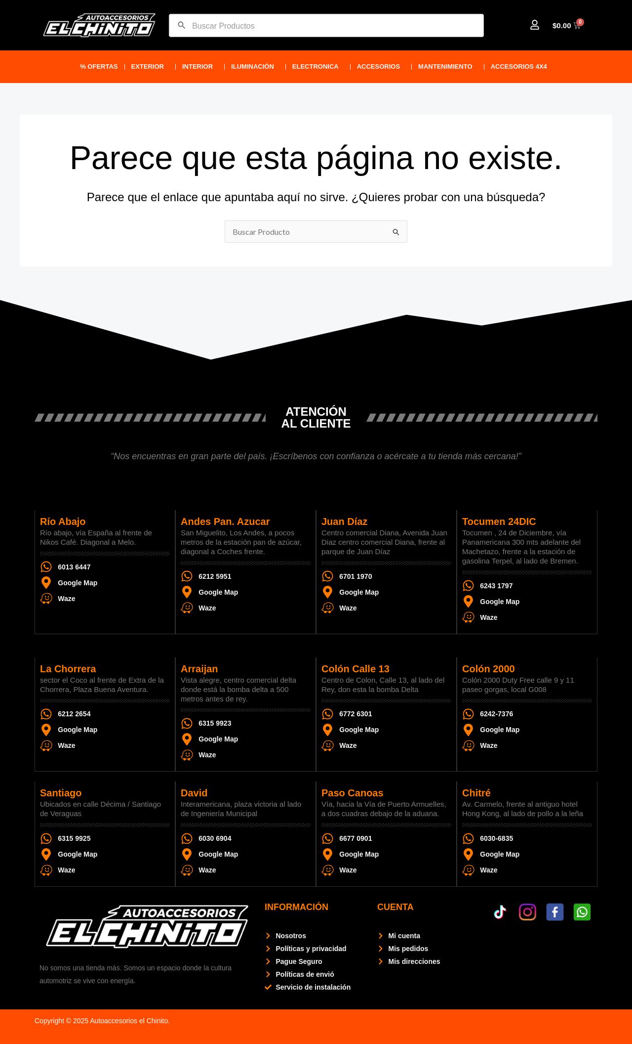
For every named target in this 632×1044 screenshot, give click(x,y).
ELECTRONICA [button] (318, 67)
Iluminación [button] (255, 67)
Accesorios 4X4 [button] (521, 67)
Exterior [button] (150, 67)
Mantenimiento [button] (447, 67)
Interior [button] (200, 67)
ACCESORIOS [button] (381, 67)
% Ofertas (99, 66)
